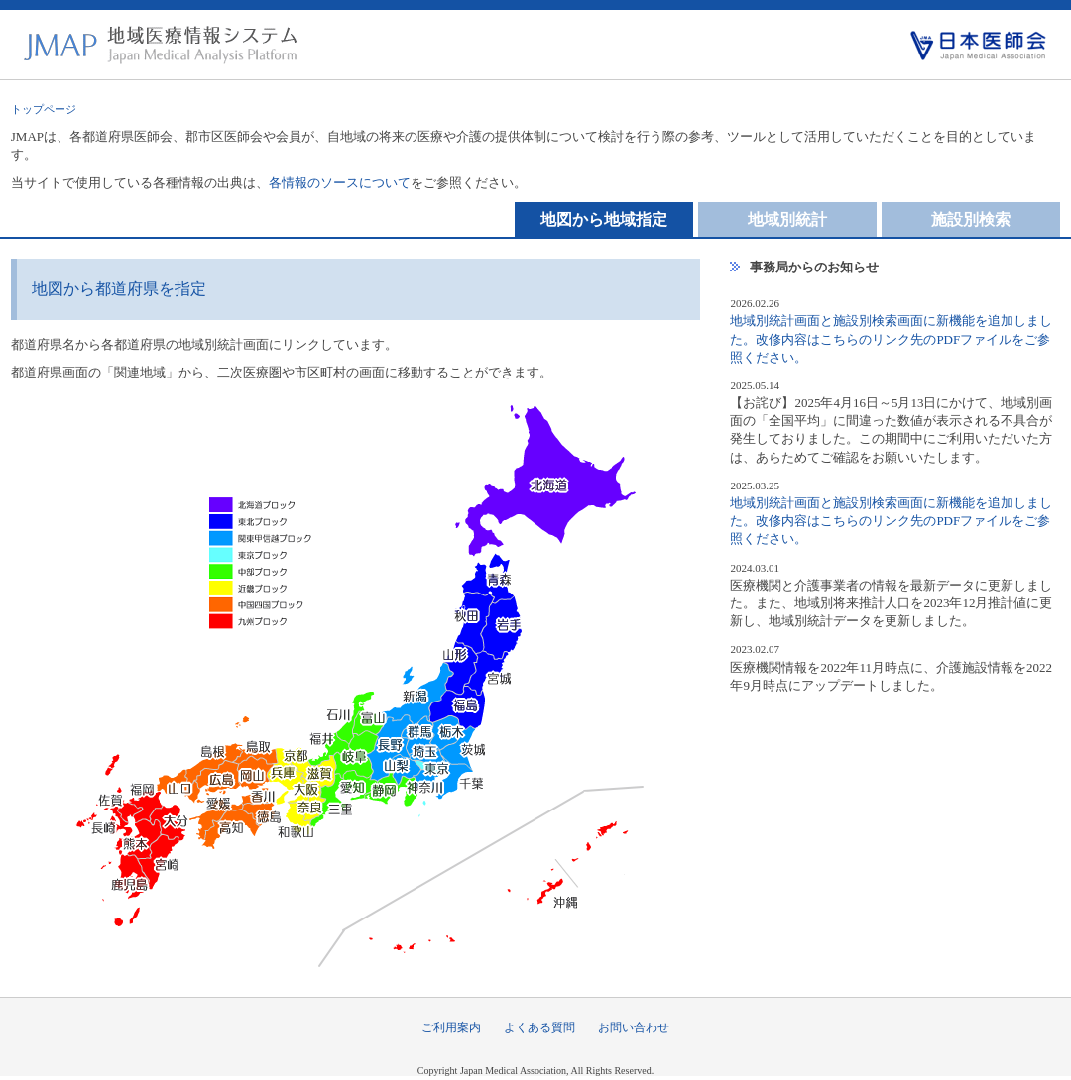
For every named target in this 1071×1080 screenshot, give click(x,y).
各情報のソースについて (340, 182)
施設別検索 (971, 219)
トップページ (43, 109)
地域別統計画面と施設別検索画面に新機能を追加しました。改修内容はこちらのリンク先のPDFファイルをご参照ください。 (891, 338)
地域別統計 (787, 219)
